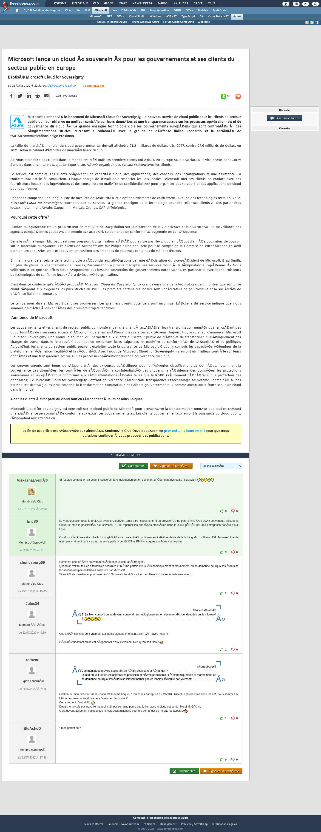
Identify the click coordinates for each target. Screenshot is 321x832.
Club (211, 4)
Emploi (163, 4)
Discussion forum (284, 118)
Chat (122, 4)
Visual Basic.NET (218, 16)
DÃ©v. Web (128, 10)
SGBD (177, 10)
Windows (156, 16)
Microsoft (101, 10)
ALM (87, 10)
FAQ (96, 4)
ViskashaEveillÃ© (32, 489)
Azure (237, 16)
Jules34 (32, 612)
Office (189, 10)
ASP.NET (171, 16)
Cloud (68, 10)
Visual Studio (137, 16)
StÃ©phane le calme (62, 89)
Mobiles (203, 10)
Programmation (159, 10)
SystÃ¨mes (219, 10)
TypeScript (188, 16)
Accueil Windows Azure (112, 22)
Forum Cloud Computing (178, 22)
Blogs (109, 4)
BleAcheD (32, 737)
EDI (142, 10)
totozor (32, 669)
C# (201, 16)
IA (78, 10)
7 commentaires (93, 89)
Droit (198, 4)
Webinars (204, 22)
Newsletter (142, 4)
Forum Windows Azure (145, 22)
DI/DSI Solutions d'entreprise (41, 10)
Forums (60, 4)
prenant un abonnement (184, 434)
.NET (109, 16)
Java (114, 10)
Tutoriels (79, 4)
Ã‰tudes (180, 4)
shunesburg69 (32, 571)
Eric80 (32, 530)
